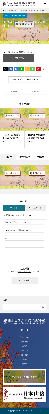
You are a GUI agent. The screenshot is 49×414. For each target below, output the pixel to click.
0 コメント (13, 208)
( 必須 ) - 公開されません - (17, 230)
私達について (24, 337)
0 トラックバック (35, 208)
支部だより (24, 350)
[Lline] (21, 69)
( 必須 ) (16, 222)
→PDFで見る (18, 58)
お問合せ (24, 359)
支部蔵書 (24, 355)
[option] (12, 128)
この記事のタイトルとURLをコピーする (24, 79)
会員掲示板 (24, 364)
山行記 (24, 346)
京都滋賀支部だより (19, 15)
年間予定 (24, 342)
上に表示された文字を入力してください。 (24, 271)
